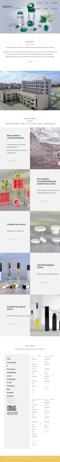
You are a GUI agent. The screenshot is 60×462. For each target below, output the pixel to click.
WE (47, 3)
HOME (31, 3)
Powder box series (16, 224)
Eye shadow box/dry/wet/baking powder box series (46, 181)
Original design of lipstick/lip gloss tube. (48, 274)
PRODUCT (40, 3)
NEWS (46, 8)
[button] (29, 29)
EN (19, 8)
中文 (15, 8)
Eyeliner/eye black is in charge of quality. (18, 315)
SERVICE (54, 3)
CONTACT (54, 8)
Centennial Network (51, 457)
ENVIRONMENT (36, 8)
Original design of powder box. (15, 231)
